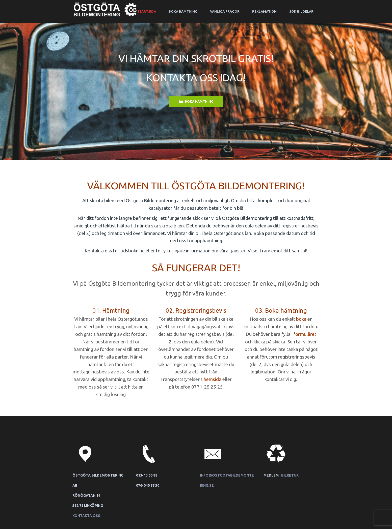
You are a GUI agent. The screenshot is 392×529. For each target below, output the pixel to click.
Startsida (146, 11)
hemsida (212, 379)
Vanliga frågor (225, 11)
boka (301, 319)
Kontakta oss (86, 516)
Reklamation (264, 11)
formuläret (305, 334)
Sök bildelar (301, 11)
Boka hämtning (183, 11)
